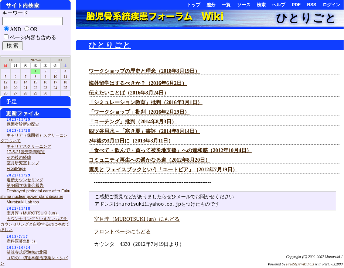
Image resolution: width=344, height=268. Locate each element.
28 (25, 93)
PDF (296, 4)
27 (15, 93)
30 (45, 93)
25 (65, 88)
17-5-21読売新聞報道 (26, 152)
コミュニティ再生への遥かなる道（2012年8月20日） (149, 160)
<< (10, 60)
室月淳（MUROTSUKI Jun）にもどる (137, 219)
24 (55, 88)
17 (55, 82)
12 (5, 82)
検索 (261, 4)
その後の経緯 (19, 157)
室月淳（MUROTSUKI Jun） (33, 213)
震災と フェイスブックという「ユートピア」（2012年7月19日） (163, 169)
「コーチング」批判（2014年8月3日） (133, 121)
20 (15, 88)
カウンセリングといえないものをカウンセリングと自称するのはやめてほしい (34, 224)
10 (55, 77)
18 (65, 82)
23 (45, 88)
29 (35, 93)
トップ (193, 4)
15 (35, 82)
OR (33, 29)
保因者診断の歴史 (23, 124)
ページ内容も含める (33, 37)
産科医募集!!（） (22, 241)
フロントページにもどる (122, 231)
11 (65, 77)
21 (25, 88)
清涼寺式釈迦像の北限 (27, 252)
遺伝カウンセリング (25, 180)
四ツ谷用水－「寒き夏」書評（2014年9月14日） (144, 131)
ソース (244, 4)
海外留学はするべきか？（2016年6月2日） (138, 83)
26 (5, 93)
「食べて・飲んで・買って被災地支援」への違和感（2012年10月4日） (170, 150)
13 (15, 82)
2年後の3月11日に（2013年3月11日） (131, 141)
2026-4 (35, 60)
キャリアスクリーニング (29, 146)
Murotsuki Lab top (23, 202)
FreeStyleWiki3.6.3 (300, 264)
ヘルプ (278, 4)
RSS (311, 4)
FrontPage (16, 168)
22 (35, 88)
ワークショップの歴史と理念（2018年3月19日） (144, 71)
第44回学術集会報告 (25, 185)
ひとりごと (306, 18)
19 (5, 88)
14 (25, 82)
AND (15, 29)
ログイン (331, 4)
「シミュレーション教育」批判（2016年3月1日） (145, 102)
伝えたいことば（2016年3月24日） (129, 93)
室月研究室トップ (23, 163)
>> (60, 60)
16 (45, 82)
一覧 (226, 4)
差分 (211, 4)
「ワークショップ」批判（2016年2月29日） (139, 112)
